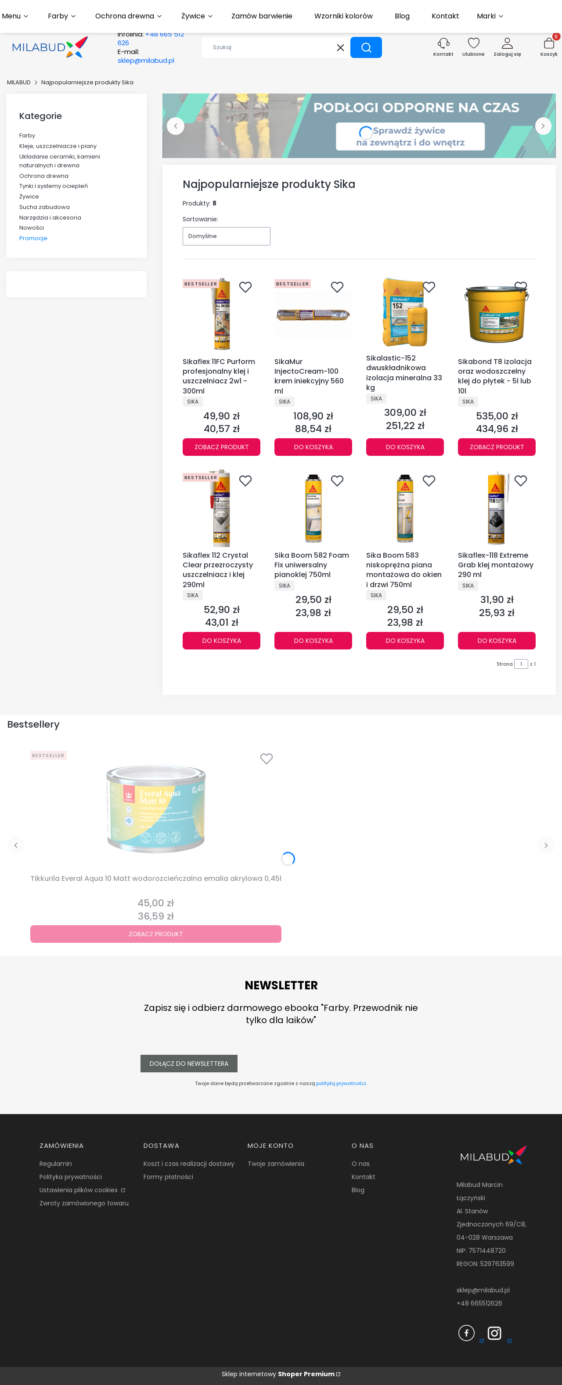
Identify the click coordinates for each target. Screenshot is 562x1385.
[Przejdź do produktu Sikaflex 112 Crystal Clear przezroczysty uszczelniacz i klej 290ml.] (221, 508)
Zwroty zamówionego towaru (84, 1203)
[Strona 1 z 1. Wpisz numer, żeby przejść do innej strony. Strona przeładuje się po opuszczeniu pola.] (521, 664)
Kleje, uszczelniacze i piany (58, 146)
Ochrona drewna (43, 176)
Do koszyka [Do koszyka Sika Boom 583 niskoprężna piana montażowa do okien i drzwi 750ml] (405, 640)
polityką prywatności (341, 1083)
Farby (27, 135)
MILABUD (19, 82)
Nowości (31, 228)
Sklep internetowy (278, 1374)
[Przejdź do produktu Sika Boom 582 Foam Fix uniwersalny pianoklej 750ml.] (313, 508)
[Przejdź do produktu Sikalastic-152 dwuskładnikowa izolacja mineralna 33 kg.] (405, 313)
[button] (366, 47)
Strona (505, 663)
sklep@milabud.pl (483, 1290)
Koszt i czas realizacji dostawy (189, 1163)
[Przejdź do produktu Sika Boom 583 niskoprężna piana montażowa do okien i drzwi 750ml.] (405, 508)
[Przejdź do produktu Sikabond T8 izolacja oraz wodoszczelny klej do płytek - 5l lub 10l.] (497, 314)
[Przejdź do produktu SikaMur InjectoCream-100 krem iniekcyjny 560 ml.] (313, 314)
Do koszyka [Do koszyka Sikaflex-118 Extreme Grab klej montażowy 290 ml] (497, 640)
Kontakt (363, 1176)
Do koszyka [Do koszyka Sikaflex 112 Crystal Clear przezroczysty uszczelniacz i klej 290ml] (221, 640)
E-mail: (146, 56)
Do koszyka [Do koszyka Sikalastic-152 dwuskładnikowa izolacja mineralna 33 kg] (405, 446)
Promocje (33, 238)
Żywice (29, 196)
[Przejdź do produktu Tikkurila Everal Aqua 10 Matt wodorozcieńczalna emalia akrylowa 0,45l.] (156, 808)
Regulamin (56, 1163)
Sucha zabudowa (44, 207)
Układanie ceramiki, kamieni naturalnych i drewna (59, 161)
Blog (358, 1190)
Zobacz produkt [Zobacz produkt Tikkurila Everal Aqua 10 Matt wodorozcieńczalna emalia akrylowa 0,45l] (156, 934)
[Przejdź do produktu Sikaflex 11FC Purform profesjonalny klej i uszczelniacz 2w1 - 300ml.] (221, 314)
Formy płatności (168, 1176)
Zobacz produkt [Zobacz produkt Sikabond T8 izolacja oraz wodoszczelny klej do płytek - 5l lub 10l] (497, 446)
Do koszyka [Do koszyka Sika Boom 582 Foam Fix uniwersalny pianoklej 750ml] (313, 640)
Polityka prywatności (71, 1176)
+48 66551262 (477, 1303)
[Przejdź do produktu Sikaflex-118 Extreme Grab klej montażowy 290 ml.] (497, 508)
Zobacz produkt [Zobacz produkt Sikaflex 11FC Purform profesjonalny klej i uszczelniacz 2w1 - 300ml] (222, 446)
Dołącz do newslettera (189, 1063)
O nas (361, 1163)
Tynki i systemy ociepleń (53, 186)
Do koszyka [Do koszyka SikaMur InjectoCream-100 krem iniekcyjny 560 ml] (313, 446)
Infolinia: (151, 38)
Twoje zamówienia (276, 1163)
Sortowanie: (200, 219)
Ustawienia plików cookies (79, 1190)
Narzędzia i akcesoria (50, 217)
